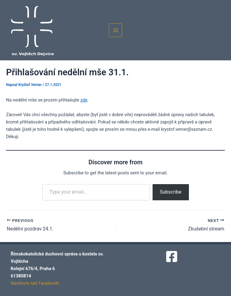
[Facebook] (171, 256)
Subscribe (171, 192)
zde (83, 100)
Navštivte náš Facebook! (35, 283)
